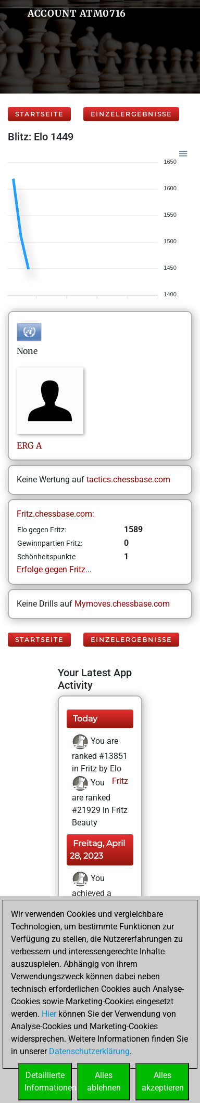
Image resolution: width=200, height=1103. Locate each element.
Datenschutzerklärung (89, 1051)
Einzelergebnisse (131, 114)
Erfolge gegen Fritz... (54, 569)
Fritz (119, 781)
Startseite (39, 114)
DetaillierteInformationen (48, 1081)
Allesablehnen (104, 1081)
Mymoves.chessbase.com (122, 604)
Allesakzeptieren (163, 1081)
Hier (49, 1014)
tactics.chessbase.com (128, 479)
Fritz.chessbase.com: (55, 514)
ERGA (29, 445)
